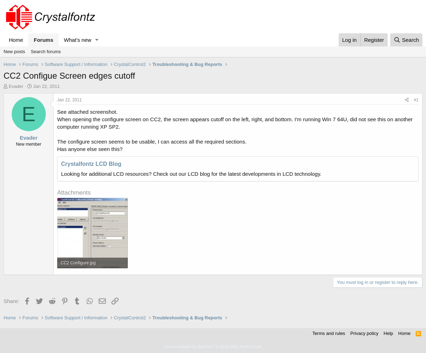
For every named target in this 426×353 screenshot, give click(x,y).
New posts (14, 51)
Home (16, 40)
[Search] (406, 39)
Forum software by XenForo (213, 346)
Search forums (46, 51)
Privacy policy (364, 333)
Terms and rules (328, 333)
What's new (77, 40)
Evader (16, 86)
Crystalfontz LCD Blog (91, 164)
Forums (43, 40)
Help (388, 333)
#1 (416, 99)
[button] (97, 39)
